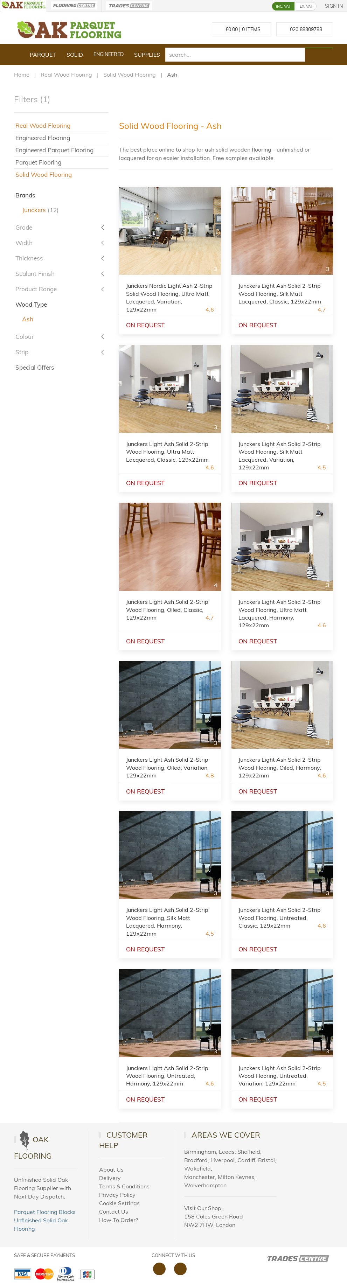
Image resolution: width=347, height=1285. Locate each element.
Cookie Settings (119, 1203)
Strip (21, 352)
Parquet (43, 54)
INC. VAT (283, 6)
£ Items (242, 29)
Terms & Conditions (124, 1186)
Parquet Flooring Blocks (45, 1211)
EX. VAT (306, 6)
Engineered (108, 54)
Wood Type (31, 304)
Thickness (29, 258)
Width (24, 242)
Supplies (147, 54)
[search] (235, 55)
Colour (24, 336)
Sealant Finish (35, 273)
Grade (23, 227)
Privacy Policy (117, 1194)
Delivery (110, 1177)
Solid (75, 54)
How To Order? (118, 1219)
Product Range (36, 289)
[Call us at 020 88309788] (304, 29)
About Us (111, 1169)
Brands (25, 195)
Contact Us (113, 1211)
